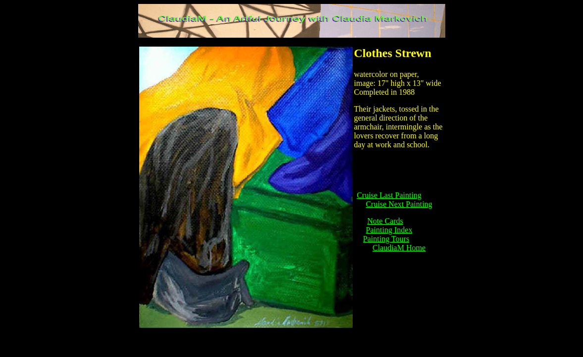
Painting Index (389, 230)
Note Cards (385, 221)
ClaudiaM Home (398, 247)
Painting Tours (386, 239)
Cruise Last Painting (389, 195)
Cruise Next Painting (399, 204)
